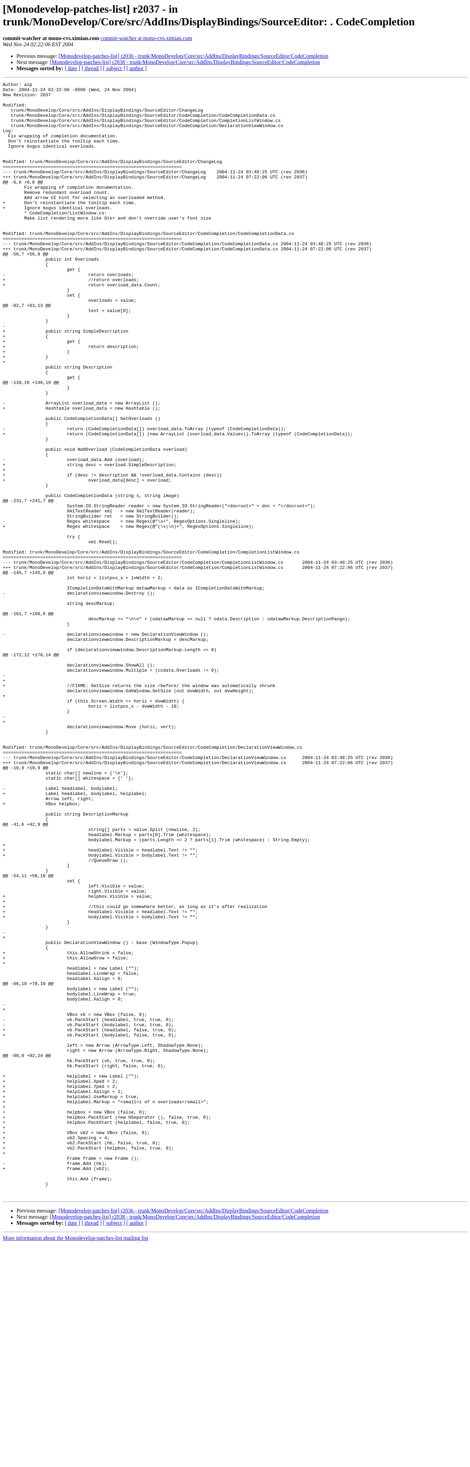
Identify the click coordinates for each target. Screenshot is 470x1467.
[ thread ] (92, 68)
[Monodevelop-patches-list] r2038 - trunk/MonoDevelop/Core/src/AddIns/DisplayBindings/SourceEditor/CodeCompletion (185, 62)
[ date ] (72, 68)
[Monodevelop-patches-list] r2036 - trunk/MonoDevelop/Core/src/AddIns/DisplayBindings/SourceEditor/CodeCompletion (194, 56)
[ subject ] (114, 68)
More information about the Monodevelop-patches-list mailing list (75, 1461)
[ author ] (136, 68)
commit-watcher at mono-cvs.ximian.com (146, 38)
